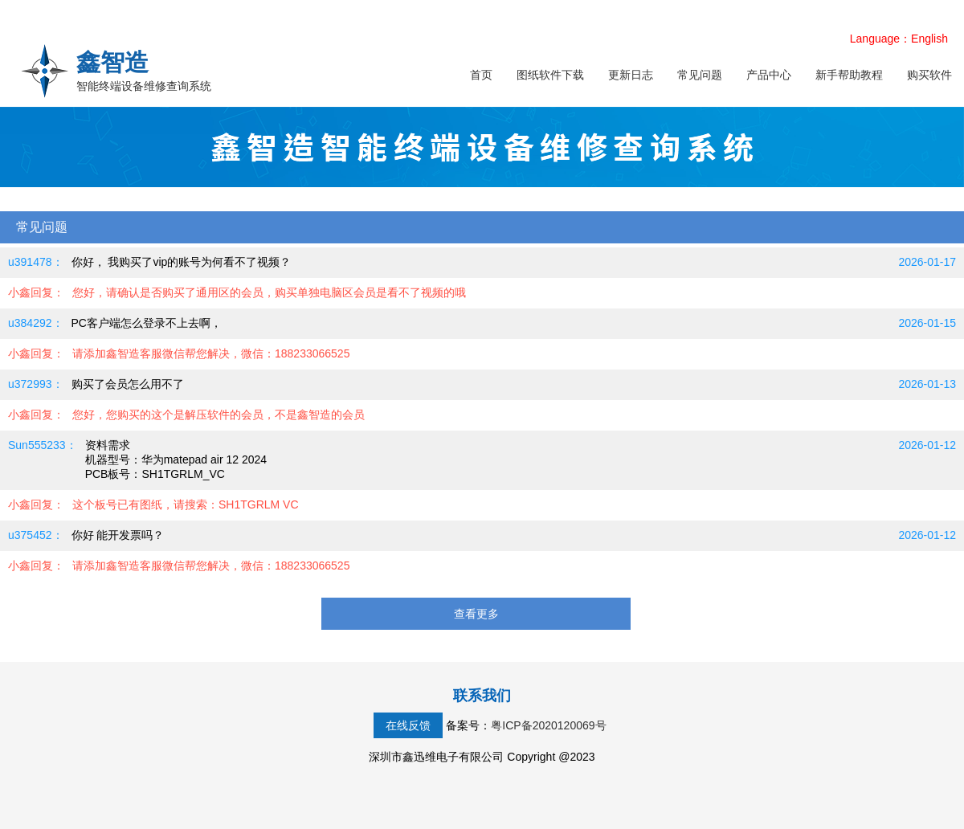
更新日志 (630, 74)
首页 (481, 74)
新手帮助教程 (849, 74)
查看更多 (476, 613)
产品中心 (768, 74)
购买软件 (929, 74)
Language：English (899, 38)
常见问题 (699, 74)
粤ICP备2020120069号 (548, 725)
